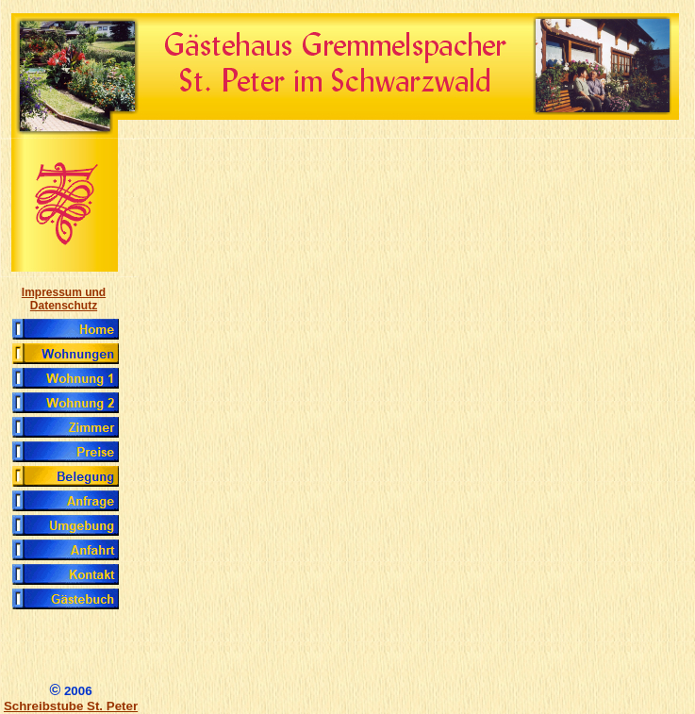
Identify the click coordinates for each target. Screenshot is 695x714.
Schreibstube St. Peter (71, 706)
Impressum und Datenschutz (64, 299)
